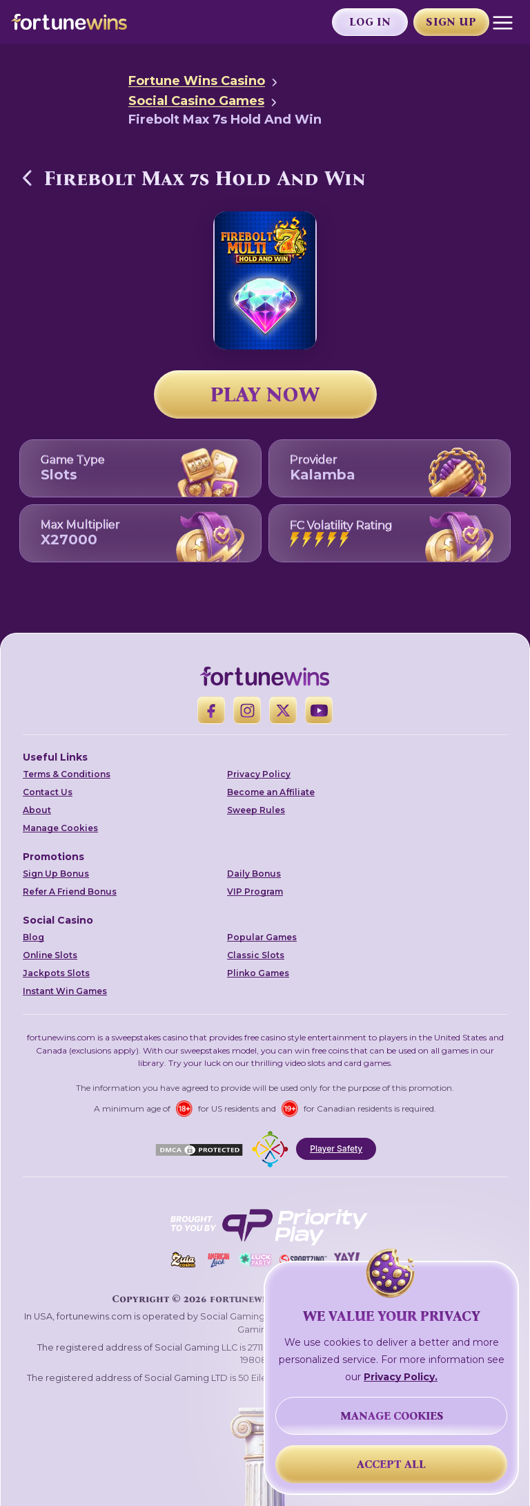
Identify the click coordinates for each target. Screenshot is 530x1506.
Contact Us (47, 792)
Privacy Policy (259, 774)
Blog (33, 937)
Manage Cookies (60, 828)
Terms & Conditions (66, 774)
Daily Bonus (254, 873)
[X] (283, 710)
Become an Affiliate (271, 792)
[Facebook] (211, 710)
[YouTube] (319, 710)
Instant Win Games (65, 991)
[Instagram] (247, 710)
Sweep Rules (256, 810)
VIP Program (255, 891)
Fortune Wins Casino (196, 80)
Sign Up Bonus (56, 873)
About (37, 810)
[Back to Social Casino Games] (27, 177)
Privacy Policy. (401, 1377)
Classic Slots (255, 955)
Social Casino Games (196, 100)
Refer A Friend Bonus (70, 891)
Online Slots (50, 955)
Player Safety (336, 1148)
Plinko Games (258, 973)
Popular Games (262, 937)
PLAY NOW (265, 394)
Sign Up (451, 21)
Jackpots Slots (56, 973)
